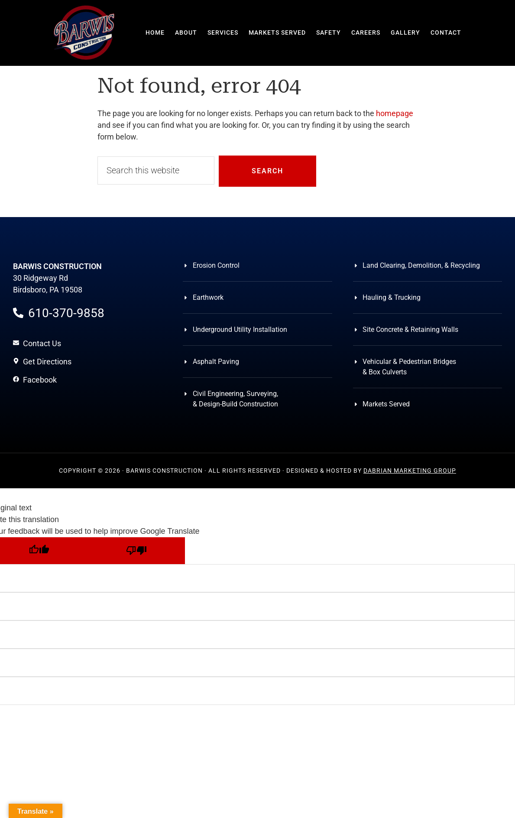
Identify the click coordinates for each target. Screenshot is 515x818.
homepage (394, 113)
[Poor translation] (136, 550)
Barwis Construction (84, 32)
